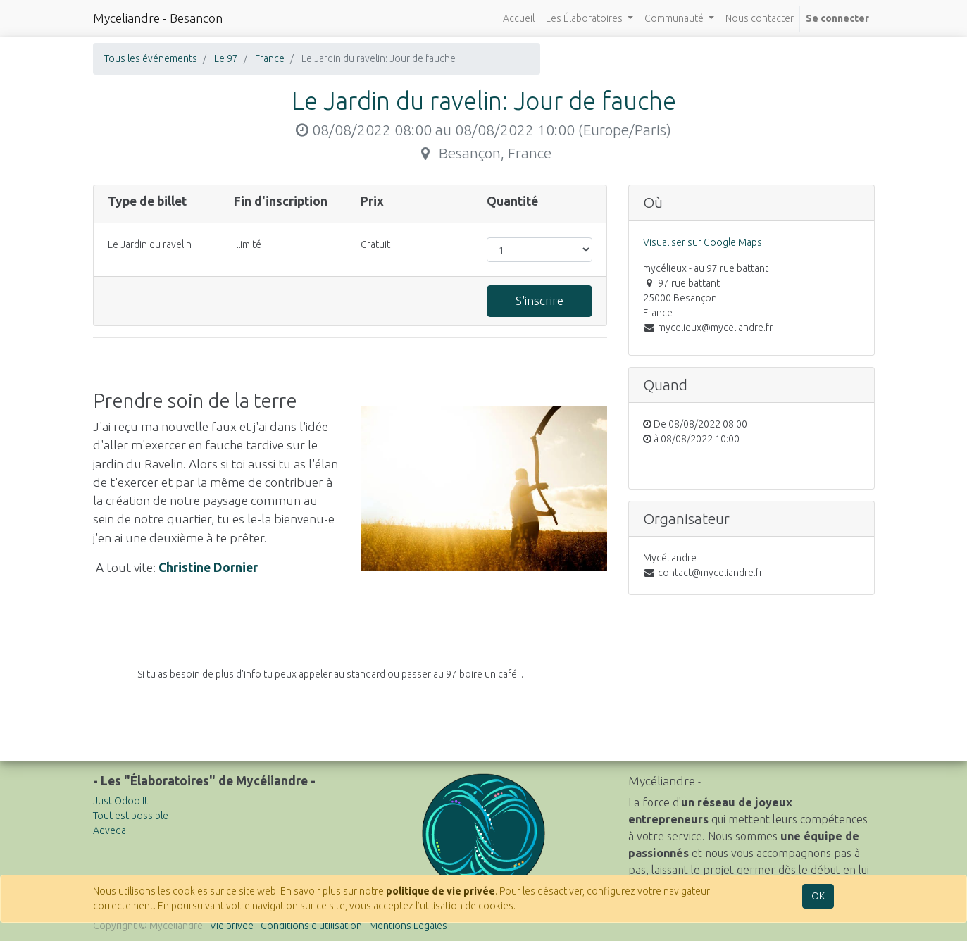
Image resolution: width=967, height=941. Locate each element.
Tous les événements (150, 58)
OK (818, 896)
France (270, 58)
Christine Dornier (208, 567)
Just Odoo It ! (122, 800)
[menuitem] (518, 19)
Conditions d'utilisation (311, 925)
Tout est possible (130, 815)
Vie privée (232, 925)
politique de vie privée (440, 891)
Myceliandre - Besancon (158, 18)
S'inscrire (539, 300)
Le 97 (226, 58)
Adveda (109, 830)
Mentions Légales (408, 925)
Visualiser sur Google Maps (702, 242)
